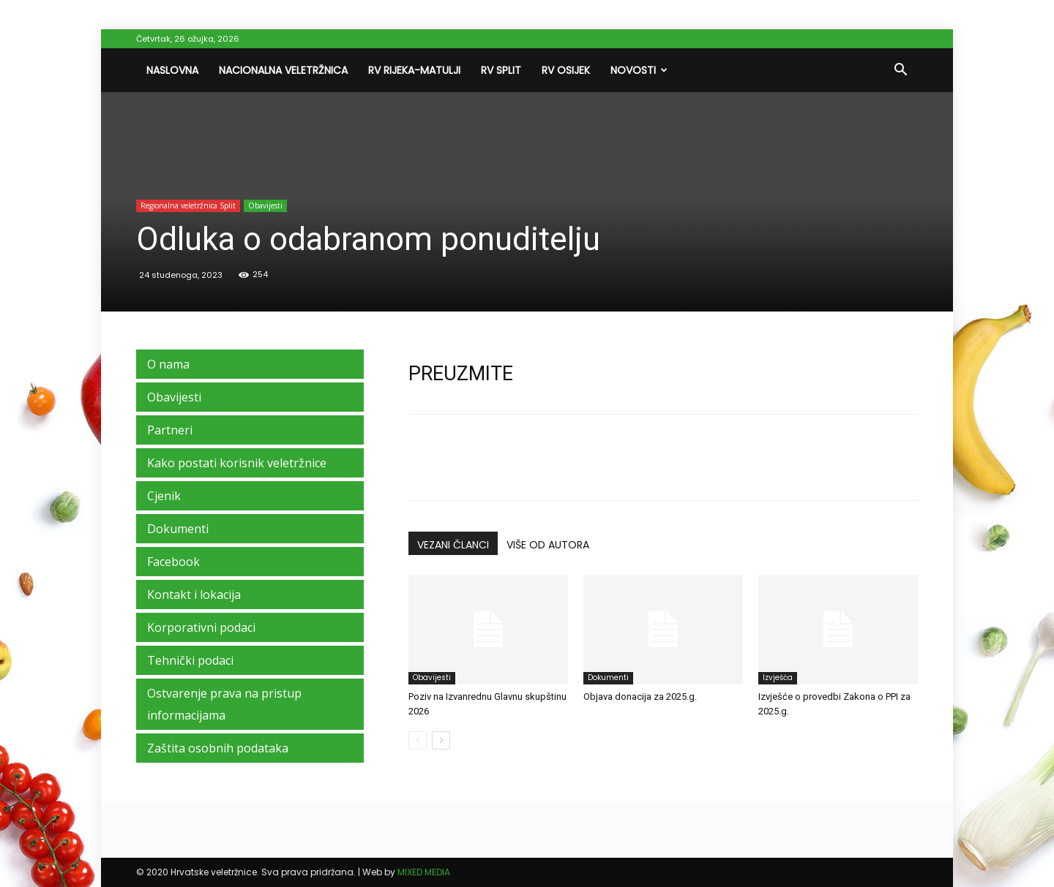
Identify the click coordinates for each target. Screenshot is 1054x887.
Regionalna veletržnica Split (188, 205)
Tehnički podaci (190, 660)
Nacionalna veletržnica (283, 70)
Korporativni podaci (201, 627)
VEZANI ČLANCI (453, 544)
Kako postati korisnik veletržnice (236, 463)
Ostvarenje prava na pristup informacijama (224, 704)
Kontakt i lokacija (194, 594)
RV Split (501, 70)
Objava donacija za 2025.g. (640, 696)
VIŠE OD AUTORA (548, 544)
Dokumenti (608, 677)
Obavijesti (265, 205)
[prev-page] (417, 740)
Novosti (639, 70)
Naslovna (172, 70)
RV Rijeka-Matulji (414, 70)
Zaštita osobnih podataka (217, 748)
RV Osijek (566, 70)
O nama (168, 364)
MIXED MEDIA (423, 872)
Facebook (173, 562)
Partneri (170, 430)
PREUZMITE (460, 373)
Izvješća (778, 677)
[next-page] (441, 740)
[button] (900, 71)
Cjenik (164, 496)
